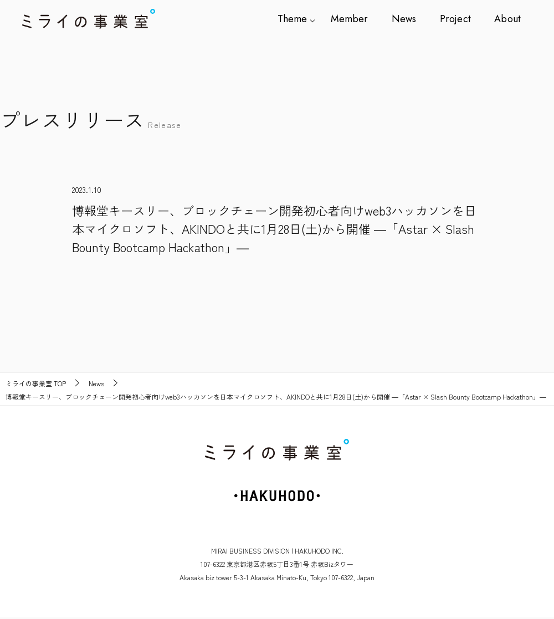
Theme (299, 19)
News (408, 19)
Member (354, 19)
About (508, 19)
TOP (36, 383)
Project (457, 19)
